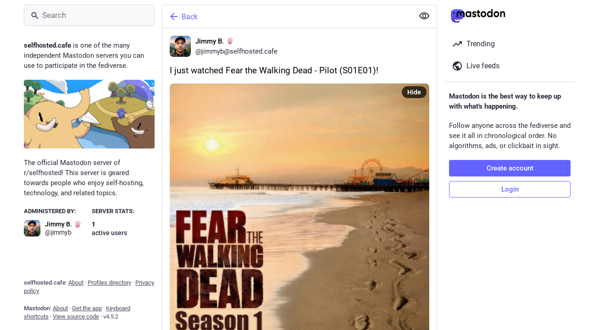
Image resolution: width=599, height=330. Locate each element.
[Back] (287, 16)
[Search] (89, 15)
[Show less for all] (424, 16)
